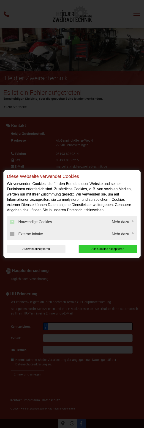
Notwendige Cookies (31, 222)
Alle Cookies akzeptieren (107, 249)
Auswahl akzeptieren (36, 249)
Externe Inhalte (26, 234)
